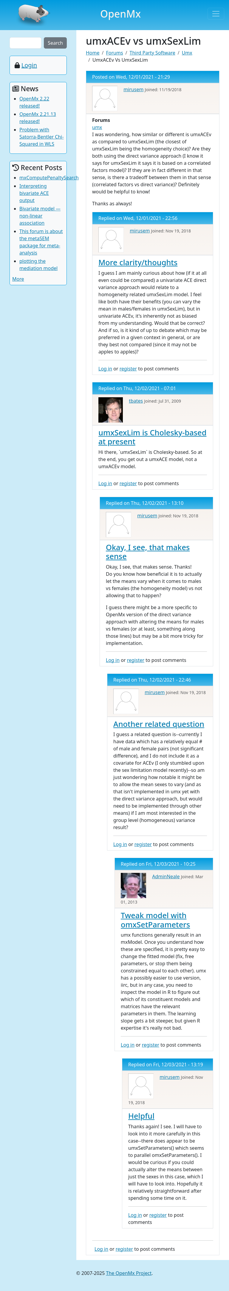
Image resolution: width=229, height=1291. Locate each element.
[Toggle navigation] (216, 14)
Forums (114, 52)
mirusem (133, 89)
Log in (105, 368)
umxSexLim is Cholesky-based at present (152, 436)
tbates (136, 401)
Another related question (158, 724)
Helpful (141, 1116)
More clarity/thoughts (137, 262)
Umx (187, 52)
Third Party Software (152, 52)
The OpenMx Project (129, 1273)
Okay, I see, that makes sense (148, 551)
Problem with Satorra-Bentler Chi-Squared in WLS (41, 136)
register (128, 368)
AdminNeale (166, 876)
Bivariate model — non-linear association (40, 215)
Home (93, 52)
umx (97, 127)
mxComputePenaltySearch (49, 177)
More (18, 279)
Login (29, 65)
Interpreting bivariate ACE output (34, 193)
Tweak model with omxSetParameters (155, 919)
